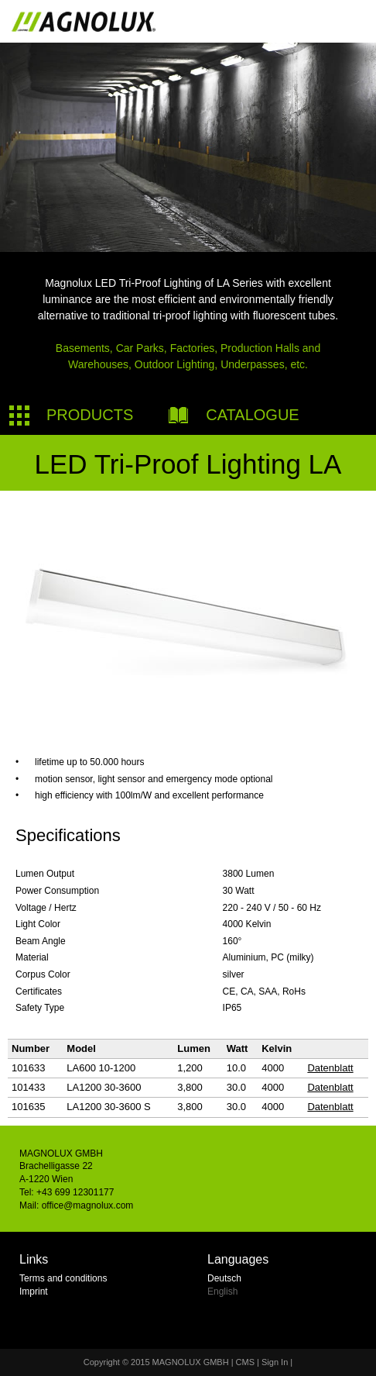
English (222, 1291)
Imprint (33, 1291)
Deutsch (224, 1278)
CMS (245, 1362)
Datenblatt (330, 1068)
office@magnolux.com (88, 1205)
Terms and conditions (63, 1278)
